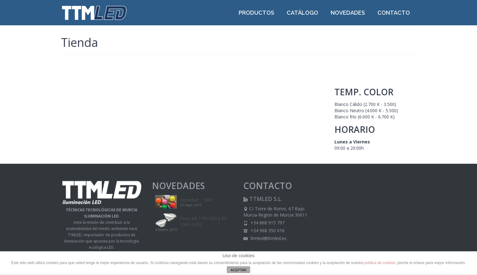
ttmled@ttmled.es (264, 238)
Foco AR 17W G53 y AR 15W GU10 (203, 221)
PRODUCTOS (256, 12)
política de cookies (379, 263)
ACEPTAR (238, 270)
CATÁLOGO (302, 12)
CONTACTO (393, 12)
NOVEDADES (348, 12)
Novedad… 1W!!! (196, 200)
